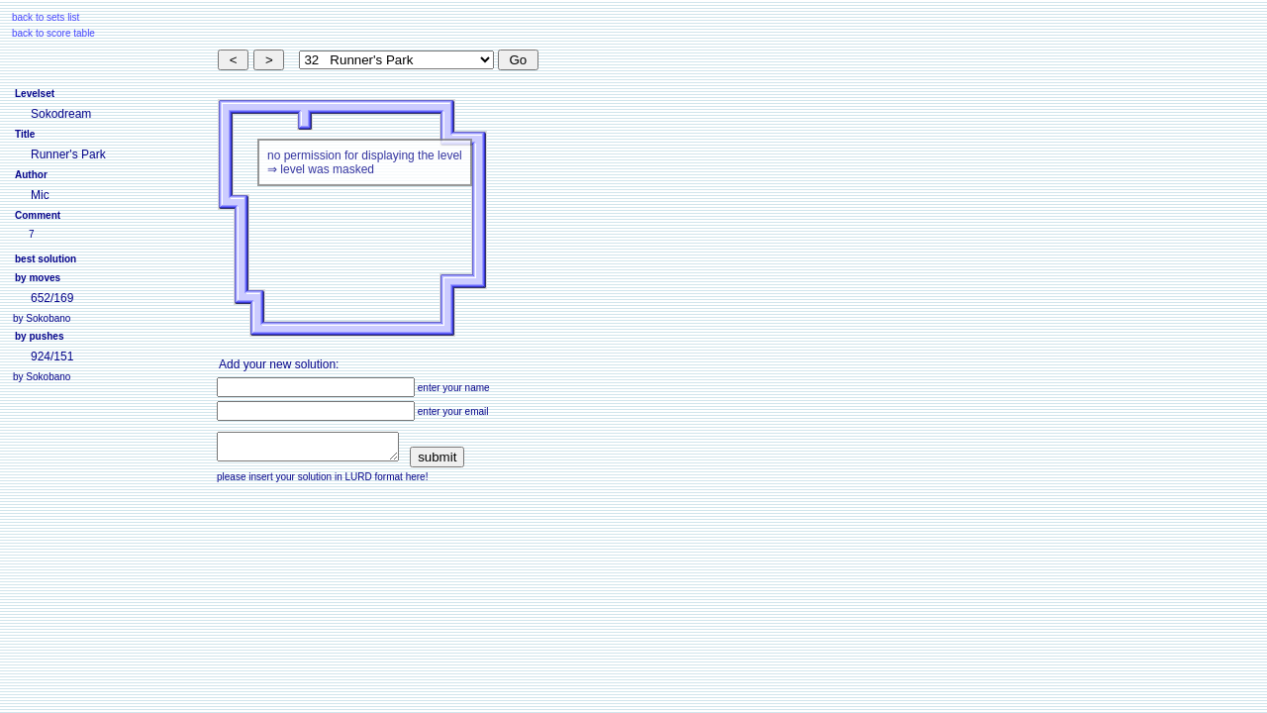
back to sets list (45, 17)
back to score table (53, 33)
